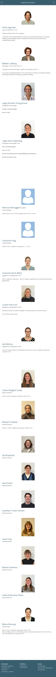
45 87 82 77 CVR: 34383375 (23, 666)
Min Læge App (41, 669)
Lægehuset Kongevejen (28, 2)
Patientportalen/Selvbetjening (45, 668)
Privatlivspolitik (41, 666)
